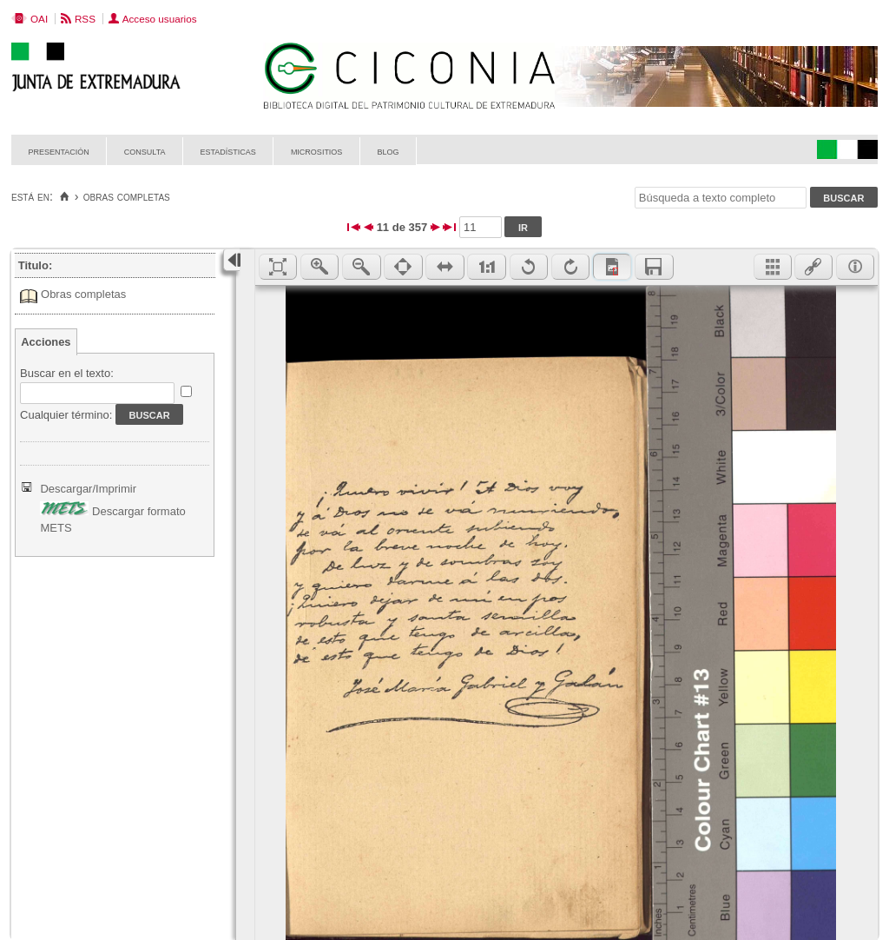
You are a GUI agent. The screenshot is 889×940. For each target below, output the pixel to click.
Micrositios (317, 150)
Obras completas (83, 294)
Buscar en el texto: (67, 373)
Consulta (145, 150)
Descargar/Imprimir (88, 488)
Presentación (59, 150)
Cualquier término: (66, 414)
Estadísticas (228, 150)
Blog (387, 150)
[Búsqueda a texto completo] (721, 198)
